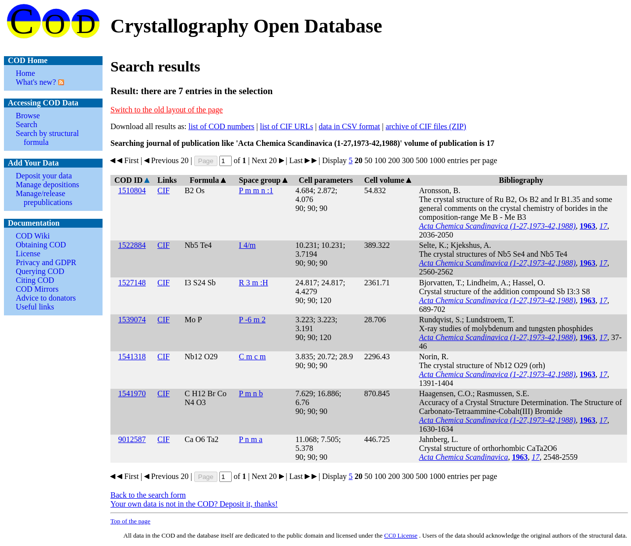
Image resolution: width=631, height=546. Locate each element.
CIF (163, 190)
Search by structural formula (47, 137)
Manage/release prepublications (44, 197)
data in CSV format (349, 126)
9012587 (132, 439)
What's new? (36, 82)
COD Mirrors (37, 289)
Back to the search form (148, 495)
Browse (28, 115)
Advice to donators (46, 298)
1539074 (132, 319)
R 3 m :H (253, 282)
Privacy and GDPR (46, 262)
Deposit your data (44, 175)
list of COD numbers (221, 126)
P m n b (251, 393)
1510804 (132, 190)
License (28, 253)
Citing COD (35, 280)
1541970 (132, 393)
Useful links (35, 307)
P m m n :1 (256, 190)
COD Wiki (33, 236)
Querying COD (40, 271)
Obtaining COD (41, 244)
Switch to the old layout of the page (166, 109)
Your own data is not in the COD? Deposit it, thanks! (194, 504)
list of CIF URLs (286, 126)
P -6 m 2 (252, 319)
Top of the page (130, 521)
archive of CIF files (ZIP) (426, 126)
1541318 (132, 356)
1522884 (132, 245)
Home (25, 73)
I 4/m (247, 245)
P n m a (251, 439)
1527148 (132, 282)
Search (26, 124)
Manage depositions (47, 184)
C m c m (252, 356)
